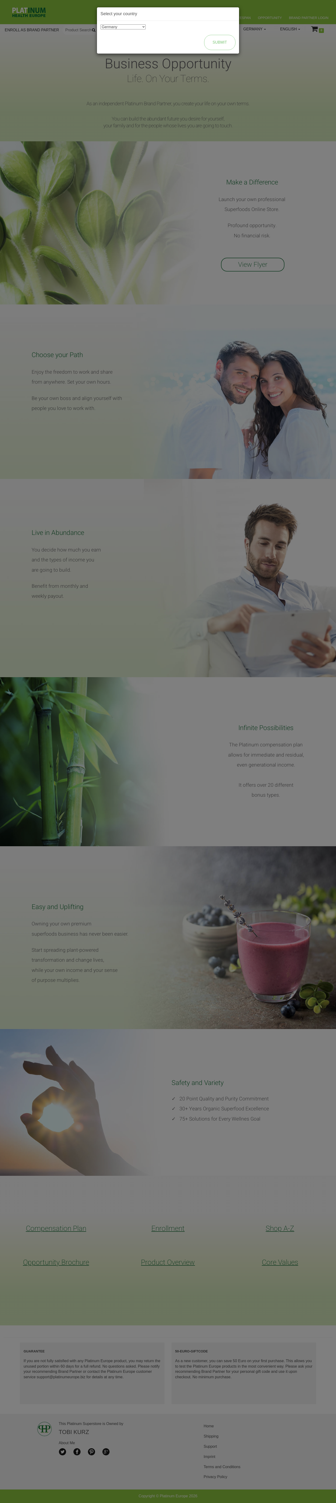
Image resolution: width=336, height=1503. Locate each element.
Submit (220, 42)
